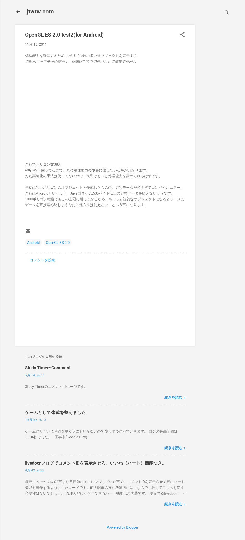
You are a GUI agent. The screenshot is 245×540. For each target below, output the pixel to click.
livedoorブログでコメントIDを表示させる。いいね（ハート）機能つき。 (95, 462)
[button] (182, 35)
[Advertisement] (214, 97)
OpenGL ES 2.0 (58, 242)
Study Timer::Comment (48, 367)
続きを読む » (174, 397)
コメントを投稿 (42, 260)
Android (33, 242)
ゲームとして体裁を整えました (55, 412)
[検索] (227, 13)
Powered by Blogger (122, 527)
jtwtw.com (40, 11)
